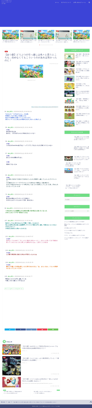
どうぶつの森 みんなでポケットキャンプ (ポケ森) (7, 2)
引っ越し (21, 288)
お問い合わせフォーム (79, 2)
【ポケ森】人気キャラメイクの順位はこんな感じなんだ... (82, 108)
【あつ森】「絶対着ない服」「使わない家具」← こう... (82, 100)
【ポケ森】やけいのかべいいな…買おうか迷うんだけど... (82, 78)
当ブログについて (66, 2)
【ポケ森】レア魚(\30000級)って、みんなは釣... (82, 85)
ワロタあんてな (68, 220)
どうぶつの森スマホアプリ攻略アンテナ (74, 218)
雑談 (6, 51)
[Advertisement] (46, 16)
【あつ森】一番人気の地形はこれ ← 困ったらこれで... (82, 55)
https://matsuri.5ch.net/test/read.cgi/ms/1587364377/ (44, 106)
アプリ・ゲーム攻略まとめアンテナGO (74, 222)
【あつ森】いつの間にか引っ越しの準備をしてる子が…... (82, 122)
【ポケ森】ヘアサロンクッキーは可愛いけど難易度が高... (82, 70)
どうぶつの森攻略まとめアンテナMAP (74, 209)
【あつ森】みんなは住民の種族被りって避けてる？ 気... (82, 63)
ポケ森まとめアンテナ (70, 215)
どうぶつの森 (14, 288)
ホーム (57, 2)
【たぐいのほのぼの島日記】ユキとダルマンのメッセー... (82, 93)
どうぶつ (7, 288)
